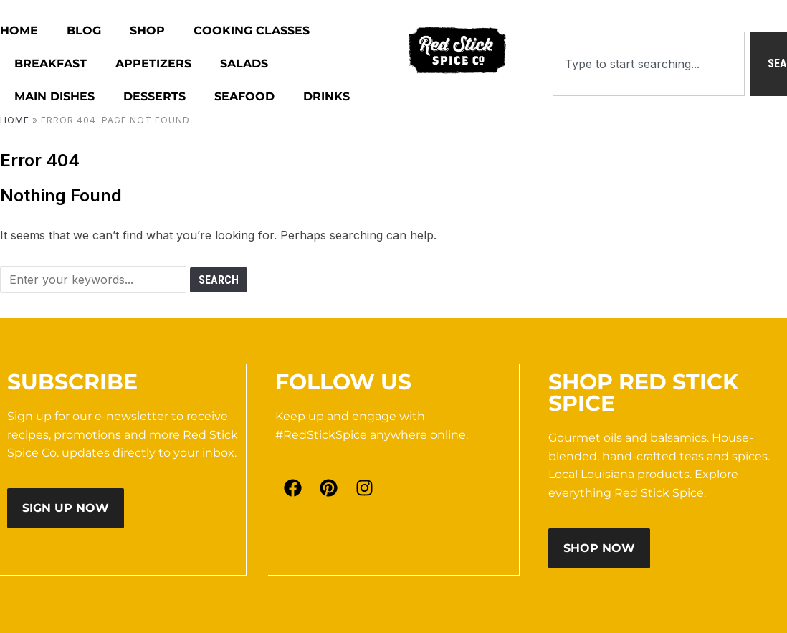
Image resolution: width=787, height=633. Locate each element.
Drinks (326, 96)
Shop (147, 30)
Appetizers (153, 63)
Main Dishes (54, 96)
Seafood (244, 96)
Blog (84, 30)
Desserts (154, 96)
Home (14, 120)
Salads (244, 63)
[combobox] (649, 64)
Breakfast (50, 63)
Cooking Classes (252, 30)
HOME (19, 30)
